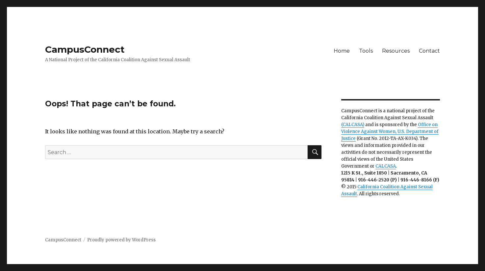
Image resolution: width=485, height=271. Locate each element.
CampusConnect (85, 49)
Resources (396, 51)
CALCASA (385, 166)
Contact (429, 51)
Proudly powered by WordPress (121, 240)
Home (342, 51)
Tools (366, 51)
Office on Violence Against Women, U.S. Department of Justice (390, 131)
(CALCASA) (352, 124)
